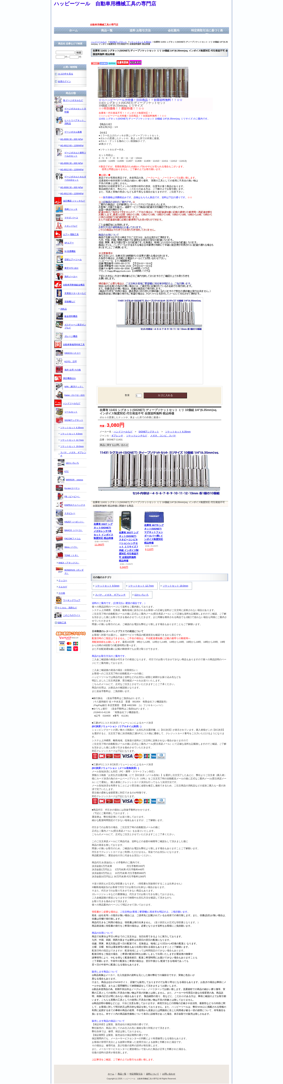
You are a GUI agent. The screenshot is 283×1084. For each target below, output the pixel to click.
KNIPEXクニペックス (70, 504)
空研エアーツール (69, 259)
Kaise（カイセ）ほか (70, 395)
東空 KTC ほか (67, 267)
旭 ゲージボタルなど (68, 100)
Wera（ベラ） (67, 546)
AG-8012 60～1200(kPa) (72, 145)
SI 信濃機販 (66, 251)
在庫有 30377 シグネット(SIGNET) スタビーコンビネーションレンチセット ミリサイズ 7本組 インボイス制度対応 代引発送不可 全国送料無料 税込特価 (128, 546)
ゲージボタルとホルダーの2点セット (71, 177)
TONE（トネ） (67, 555)
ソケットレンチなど (136, 435)
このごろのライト (67, 615)
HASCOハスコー (68, 352)
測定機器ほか (65, 378)
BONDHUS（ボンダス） (70, 570)
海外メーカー (66, 276)
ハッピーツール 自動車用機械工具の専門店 (105, 3)
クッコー (62, 580)
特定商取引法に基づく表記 (207, 32)
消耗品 (63, 309)
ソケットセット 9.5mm (107, 585)
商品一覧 (107, 30)
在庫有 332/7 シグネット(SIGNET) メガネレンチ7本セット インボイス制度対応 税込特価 (103, 531)
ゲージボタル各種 (69, 131)
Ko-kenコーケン (68, 488)
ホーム (73, 30)
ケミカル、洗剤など (67, 607)
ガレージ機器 (66, 336)
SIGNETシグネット (118, 42)
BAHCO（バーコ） (69, 530)
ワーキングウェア (67, 600)
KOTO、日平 (66, 361)
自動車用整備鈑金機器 (69, 284)
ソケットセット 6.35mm (140, 42)
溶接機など (65, 301)
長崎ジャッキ (66, 209)
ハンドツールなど (99, 42)
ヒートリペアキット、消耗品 (71, 121)
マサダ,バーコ (67, 217)
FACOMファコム (68, 538)
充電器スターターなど (71, 293)
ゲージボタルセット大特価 (71, 109)
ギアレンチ (117, 435)
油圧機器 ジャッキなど (69, 200)
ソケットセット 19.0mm (175, 585)
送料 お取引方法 (140, 30)
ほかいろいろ (141, 594)
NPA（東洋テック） (70, 386)
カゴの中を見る (65, 74)
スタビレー (65, 513)
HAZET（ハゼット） (70, 521)
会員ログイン (64, 81)
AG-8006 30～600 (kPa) (71, 139)
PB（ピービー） (68, 496)
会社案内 (173, 30)
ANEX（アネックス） (68, 562)
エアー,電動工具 (66, 234)
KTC (62, 471)
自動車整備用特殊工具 (69, 344)
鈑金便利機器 (66, 316)
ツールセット (66, 411)
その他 (61, 593)
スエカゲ (62, 586)
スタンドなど (66, 225)
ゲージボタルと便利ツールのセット (71, 153)
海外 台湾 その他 (68, 369)
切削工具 (62, 622)
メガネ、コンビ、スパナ (163, 435)
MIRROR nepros (70, 479)
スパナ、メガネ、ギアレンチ (110, 594)
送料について (152, 1074)
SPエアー (65, 242)
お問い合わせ (168, 1074)
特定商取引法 (136, 1074)
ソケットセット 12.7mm (141, 585)
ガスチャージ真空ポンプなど (71, 325)
